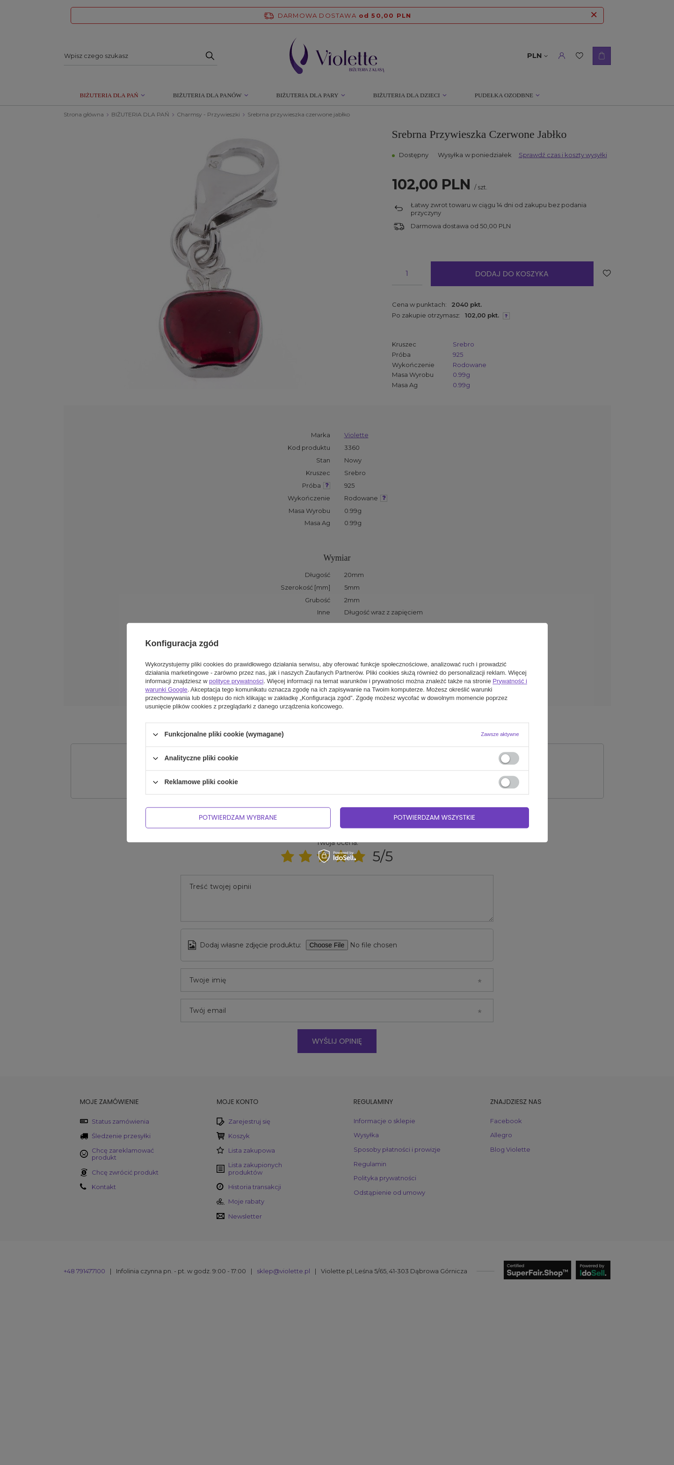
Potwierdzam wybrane (238, 817)
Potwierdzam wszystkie (434, 817)
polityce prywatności (236, 681)
